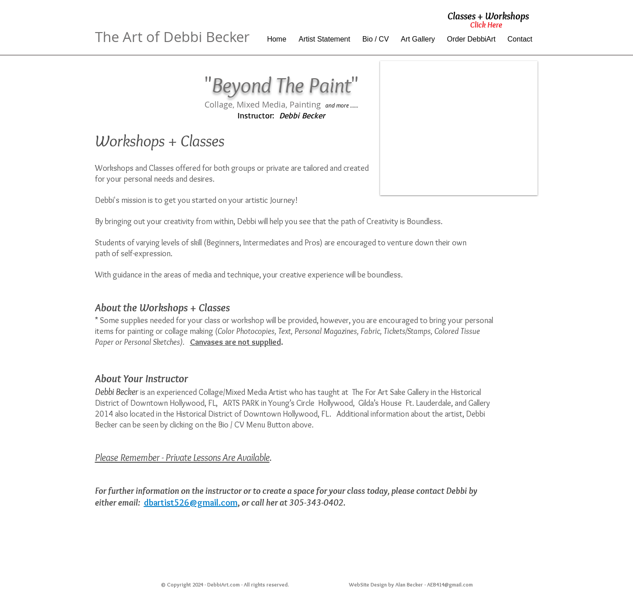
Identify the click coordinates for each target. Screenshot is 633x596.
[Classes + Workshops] (488, 16)
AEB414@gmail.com (450, 584)
